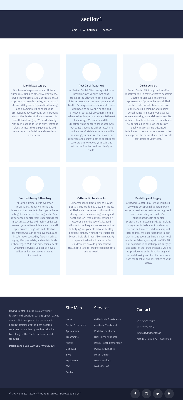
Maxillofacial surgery (34, 86)
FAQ (68, 366)
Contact (70, 372)
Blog (68, 354)
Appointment (73, 331)
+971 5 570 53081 (146, 321)
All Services (90, 30)
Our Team (71, 348)
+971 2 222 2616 (145, 327)
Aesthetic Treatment (105, 325)
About (69, 342)
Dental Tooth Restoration (108, 342)
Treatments (72, 337)
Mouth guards (102, 354)
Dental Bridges (102, 360)
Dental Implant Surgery (148, 198)
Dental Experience (76, 325)
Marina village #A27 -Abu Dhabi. (154, 338)
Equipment (72, 360)
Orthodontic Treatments (91, 198)
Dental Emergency (104, 348)
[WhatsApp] (9, 389)
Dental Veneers (148, 86)
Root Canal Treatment (91, 86)
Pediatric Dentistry (104, 331)
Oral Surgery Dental (105, 337)
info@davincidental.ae (149, 332)
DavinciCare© (101, 366)
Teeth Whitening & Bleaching (34, 198)
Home (74, 30)
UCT (79, 393)
